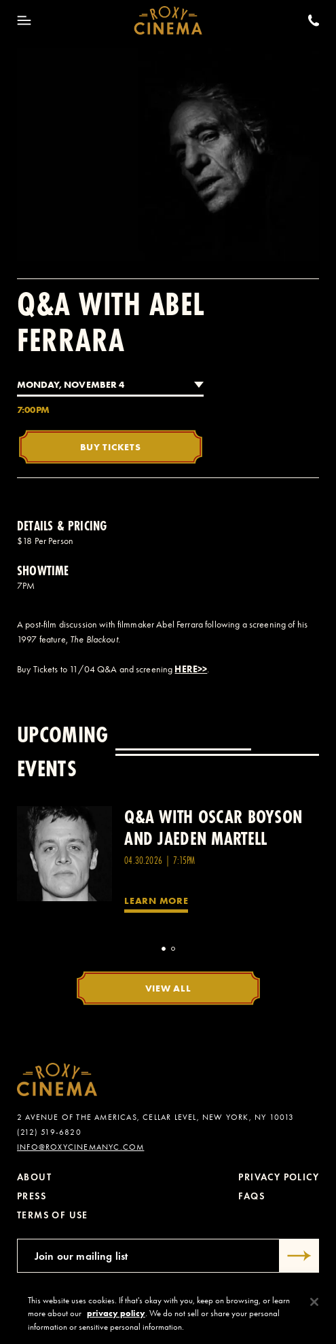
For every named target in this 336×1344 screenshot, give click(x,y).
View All (168, 988)
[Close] (314, 1307)
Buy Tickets (110, 447)
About (34, 1177)
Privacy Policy (278, 1177)
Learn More (156, 900)
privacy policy (116, 1318)
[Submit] (299, 1256)
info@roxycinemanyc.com (80, 1147)
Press (31, 1196)
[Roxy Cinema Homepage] (168, 20)
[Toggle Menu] (24, 20)
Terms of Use (52, 1215)
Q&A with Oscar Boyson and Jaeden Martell (213, 827)
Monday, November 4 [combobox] (71, 384)
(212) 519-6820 (49, 1132)
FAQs (251, 1196)
